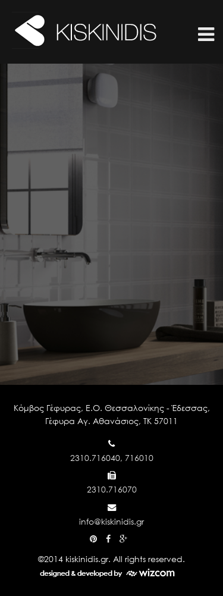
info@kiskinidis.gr (111, 521)
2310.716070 (112, 489)
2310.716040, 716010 (111, 457)
